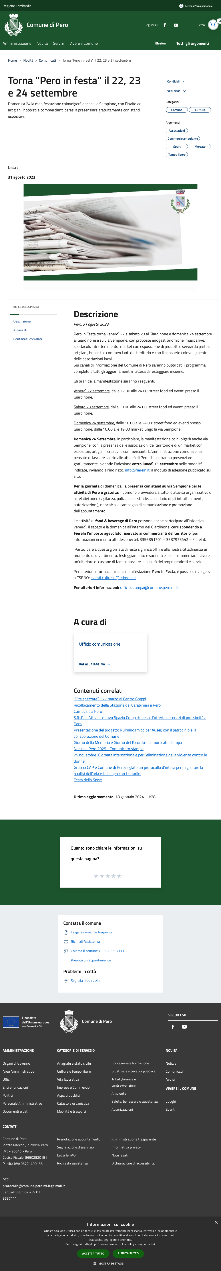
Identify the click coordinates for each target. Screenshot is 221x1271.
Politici (8, 1095)
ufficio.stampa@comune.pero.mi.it (149, 587)
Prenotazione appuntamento (78, 1139)
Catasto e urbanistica (73, 1103)
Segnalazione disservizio (75, 1147)
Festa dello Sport (88, 780)
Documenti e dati (15, 1111)
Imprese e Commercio (73, 1087)
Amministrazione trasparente (133, 1139)
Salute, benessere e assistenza (134, 1101)
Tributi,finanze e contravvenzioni (123, 1082)
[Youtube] (173, 25)
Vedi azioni (177, 91)
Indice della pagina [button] (26, 307)
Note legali (119, 1155)
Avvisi (170, 1079)
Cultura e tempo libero (74, 1071)
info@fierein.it (137, 470)
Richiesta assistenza (72, 1163)
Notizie (171, 1063)
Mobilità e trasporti (71, 1111)
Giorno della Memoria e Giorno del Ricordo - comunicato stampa (128, 742)
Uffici (6, 1079)
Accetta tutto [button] (93, 1253)
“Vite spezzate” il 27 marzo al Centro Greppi (110, 699)
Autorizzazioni (122, 1109)
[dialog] (110, 1244)
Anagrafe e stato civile (74, 1063)
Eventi (170, 1109)
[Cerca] (213, 24)
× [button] (216, 1222)
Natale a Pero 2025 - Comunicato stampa (108, 749)
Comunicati (47, 60)
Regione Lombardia (17, 5)
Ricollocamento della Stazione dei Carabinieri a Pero (117, 705)
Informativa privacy (126, 1147)
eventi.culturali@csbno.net (113, 578)
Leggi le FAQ (66, 1155)
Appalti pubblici (68, 1095)
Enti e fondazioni (15, 1087)
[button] (111, 1263)
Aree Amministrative (18, 1071)
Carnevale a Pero (88, 711)
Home (12, 60)
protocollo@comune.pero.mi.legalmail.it (34, 1185)
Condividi (176, 81)
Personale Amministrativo (22, 1103)
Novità (28, 60)
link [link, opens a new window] (153, 1244)
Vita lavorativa (68, 1079)
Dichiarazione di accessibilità (133, 1163)
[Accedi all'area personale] (195, 6)
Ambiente (118, 1093)
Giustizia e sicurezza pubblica (133, 1071)
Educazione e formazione (130, 1063)
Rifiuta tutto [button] (128, 1253)
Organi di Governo (16, 1063)
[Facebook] (162, 25)
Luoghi (171, 1101)
